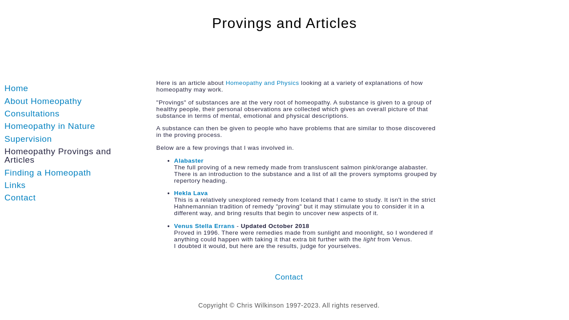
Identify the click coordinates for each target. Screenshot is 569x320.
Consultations (32, 113)
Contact (20, 197)
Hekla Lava (191, 193)
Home (16, 88)
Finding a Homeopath (47, 172)
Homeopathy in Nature (49, 126)
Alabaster (189, 160)
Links (15, 185)
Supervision (28, 139)
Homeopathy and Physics (262, 83)
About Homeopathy (43, 101)
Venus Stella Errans (204, 226)
